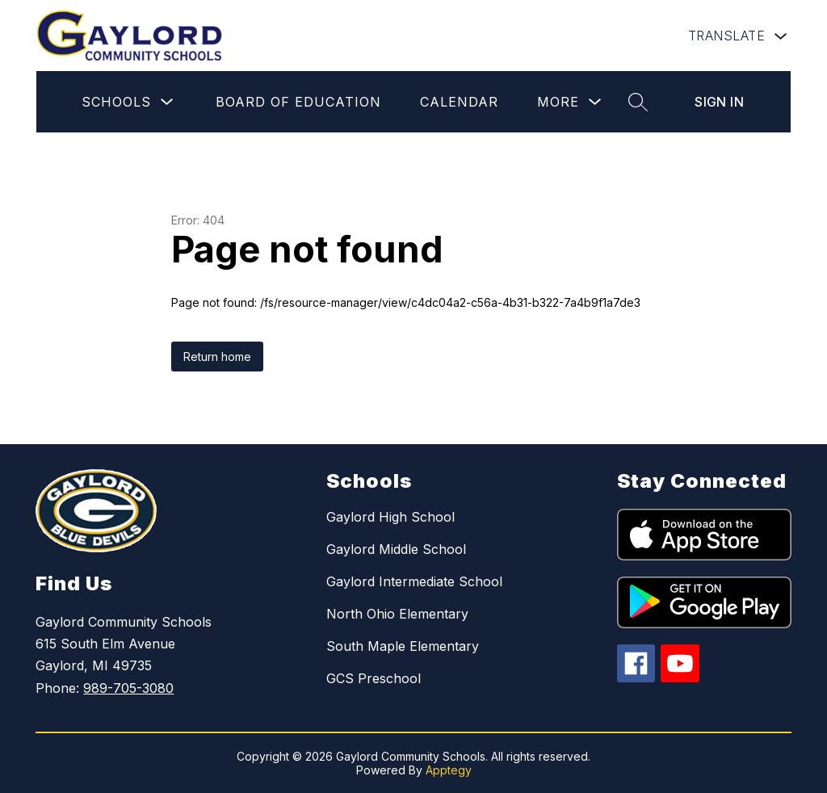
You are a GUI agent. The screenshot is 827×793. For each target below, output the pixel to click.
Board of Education (298, 102)
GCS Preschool (373, 678)
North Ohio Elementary (397, 614)
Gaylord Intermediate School (414, 581)
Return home (217, 356)
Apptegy (449, 770)
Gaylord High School (390, 517)
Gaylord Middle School (396, 549)
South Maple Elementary (402, 646)
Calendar (459, 102)
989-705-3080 (128, 688)
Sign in (719, 102)
